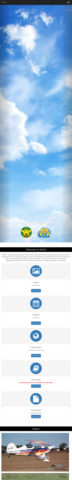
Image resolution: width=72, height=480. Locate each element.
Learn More (36, 291)
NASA (3, 2)
